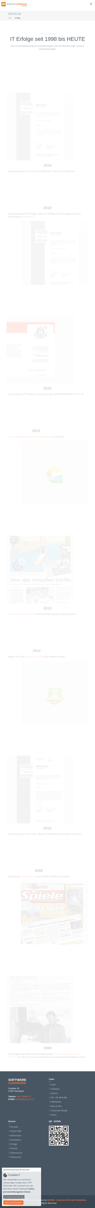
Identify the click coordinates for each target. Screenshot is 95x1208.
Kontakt (14, 1127)
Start (10, 18)
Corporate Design (59, 1110)
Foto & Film (56, 1106)
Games (54, 1093)
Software (55, 1089)
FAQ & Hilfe (16, 1131)
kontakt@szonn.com (25, 1099)
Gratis (54, 1115)
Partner (14, 1148)
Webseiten (56, 1102)
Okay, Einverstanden (13, 1202)
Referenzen (16, 1135)
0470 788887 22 (24, 1096)
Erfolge (14, 1144)
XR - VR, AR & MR (59, 1097)
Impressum (16, 1157)
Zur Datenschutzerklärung (13, 1197)
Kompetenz (16, 1140)
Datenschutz (16, 1153)
